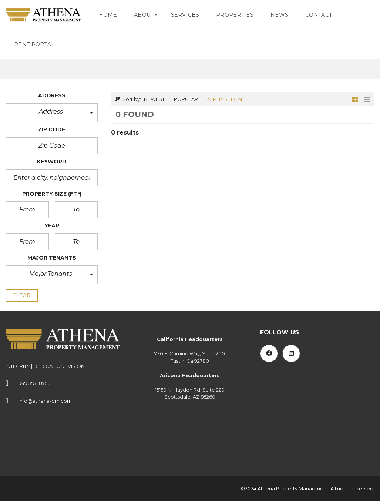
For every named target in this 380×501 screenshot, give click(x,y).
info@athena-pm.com (45, 401)
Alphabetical (225, 99)
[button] (52, 112)
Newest (154, 99)
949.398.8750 (35, 383)
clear (21, 295)
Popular (186, 99)
